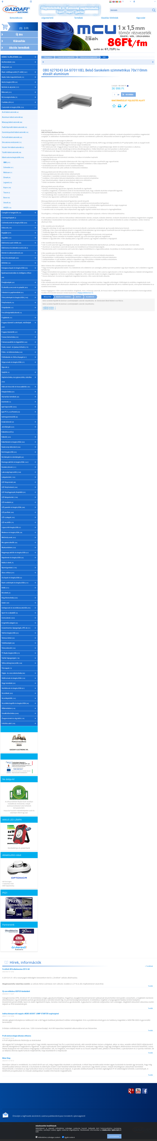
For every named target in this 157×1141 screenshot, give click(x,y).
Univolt (7, 203)
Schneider (8, 167)
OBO (6, 162)
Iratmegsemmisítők (10, 417)
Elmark (6, 177)
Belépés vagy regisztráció (144, 1)
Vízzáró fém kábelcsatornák (13, 147)
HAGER (7, 208)
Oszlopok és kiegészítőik (12, 578)
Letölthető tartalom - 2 (49, 309)
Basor (6, 198)
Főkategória (48, 57)
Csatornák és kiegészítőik (66, 57)
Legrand (7, 182)
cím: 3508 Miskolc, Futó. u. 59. (16, 1)
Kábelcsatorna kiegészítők (88, 57)
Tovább (150, 986)
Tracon (6, 193)
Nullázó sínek (7, 562)
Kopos (7, 188)
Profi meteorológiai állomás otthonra (16, 1036)
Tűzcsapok (7, 668)
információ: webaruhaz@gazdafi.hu (47, 1)
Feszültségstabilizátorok (12, 312)
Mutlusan (7, 172)
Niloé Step (6, 1058)
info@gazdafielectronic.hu (85, 293)
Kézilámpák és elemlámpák (13, 457)
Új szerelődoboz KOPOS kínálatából (16, 991)
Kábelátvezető (8, 432)
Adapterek (7, 67)
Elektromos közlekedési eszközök (15, 248)
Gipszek (5, 367)
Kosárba (129, 95)
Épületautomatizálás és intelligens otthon (16, 275)
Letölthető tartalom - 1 (49, 307)
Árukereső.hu (19, 949)
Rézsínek (6, 593)
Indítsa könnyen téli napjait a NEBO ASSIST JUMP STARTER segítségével (30, 1014)
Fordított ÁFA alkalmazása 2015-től (16, 969)
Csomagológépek (9, 218)
